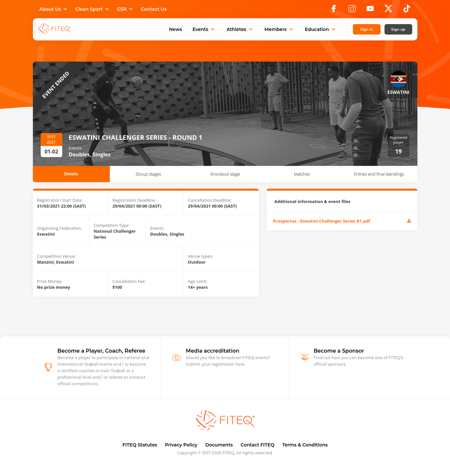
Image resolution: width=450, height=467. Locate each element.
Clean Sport (92, 9)
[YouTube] (370, 10)
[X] (388, 10)
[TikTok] (407, 10)
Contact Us (154, 9)
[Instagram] (352, 10)
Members (280, 29)
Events (204, 29)
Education (321, 29)
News (175, 29)
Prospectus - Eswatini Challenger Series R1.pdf (342, 221)
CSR (125, 9)
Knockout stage (225, 174)
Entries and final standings (379, 174)
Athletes (240, 29)
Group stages (148, 174)
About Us (54, 9)
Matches (302, 174)
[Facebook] (334, 10)
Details (71, 173)
